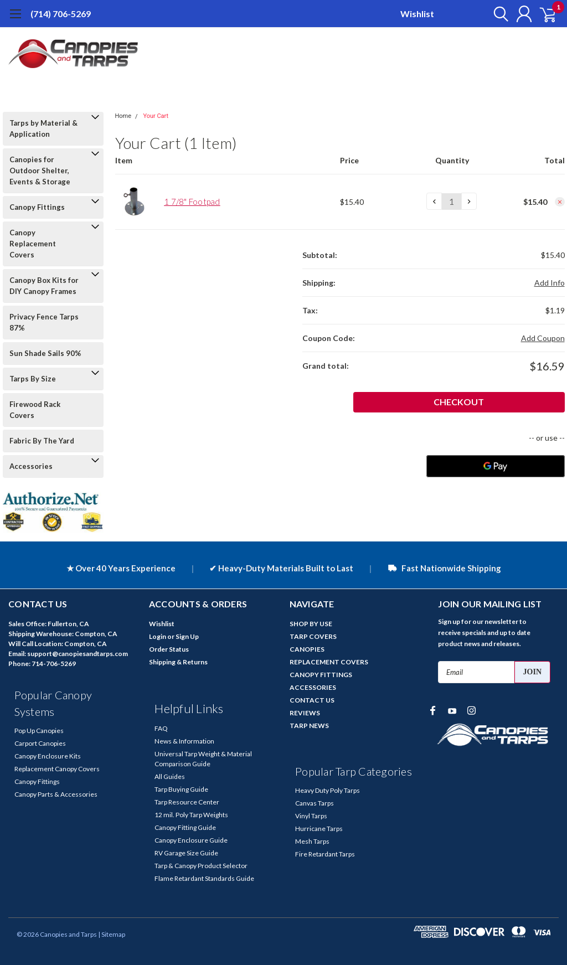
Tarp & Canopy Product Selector (201, 865)
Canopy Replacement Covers (32, 243)
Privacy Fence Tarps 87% (44, 322)
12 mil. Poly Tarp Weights (191, 815)
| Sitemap (111, 934)
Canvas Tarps (314, 803)
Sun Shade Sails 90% (45, 353)
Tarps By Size (32, 378)
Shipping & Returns (178, 662)
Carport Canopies (40, 743)
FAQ (161, 728)
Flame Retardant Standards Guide (204, 878)
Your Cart (155, 116)
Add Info (549, 282)
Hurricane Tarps (319, 828)
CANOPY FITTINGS (321, 674)
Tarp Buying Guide (181, 789)
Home (123, 116)
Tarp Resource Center (186, 802)
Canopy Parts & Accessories (55, 794)
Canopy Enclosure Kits (47, 756)
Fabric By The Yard (41, 440)
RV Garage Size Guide (186, 853)
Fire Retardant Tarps (325, 854)
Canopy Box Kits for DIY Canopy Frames (44, 286)
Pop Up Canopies (39, 730)
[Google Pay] (495, 466)
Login (157, 636)
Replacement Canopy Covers (57, 769)
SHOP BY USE (311, 624)
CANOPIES (307, 649)
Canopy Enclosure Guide (191, 840)
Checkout (524, 401)
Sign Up (187, 636)
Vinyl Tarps (311, 816)
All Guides (169, 776)
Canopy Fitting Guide (185, 827)
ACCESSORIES (313, 687)
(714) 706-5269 (60, 13)
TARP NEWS (309, 725)
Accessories (31, 466)
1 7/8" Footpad (192, 202)
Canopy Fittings (37, 207)
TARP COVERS (313, 636)
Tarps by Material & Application (43, 128)
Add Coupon (543, 338)
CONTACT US (312, 700)
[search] (493, 14)
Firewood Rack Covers (34, 410)
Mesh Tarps (312, 841)
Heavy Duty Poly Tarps (327, 790)
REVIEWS (305, 713)
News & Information (184, 741)
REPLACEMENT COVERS (329, 662)
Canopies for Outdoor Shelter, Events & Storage (39, 170)
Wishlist (417, 13)
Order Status (169, 649)
